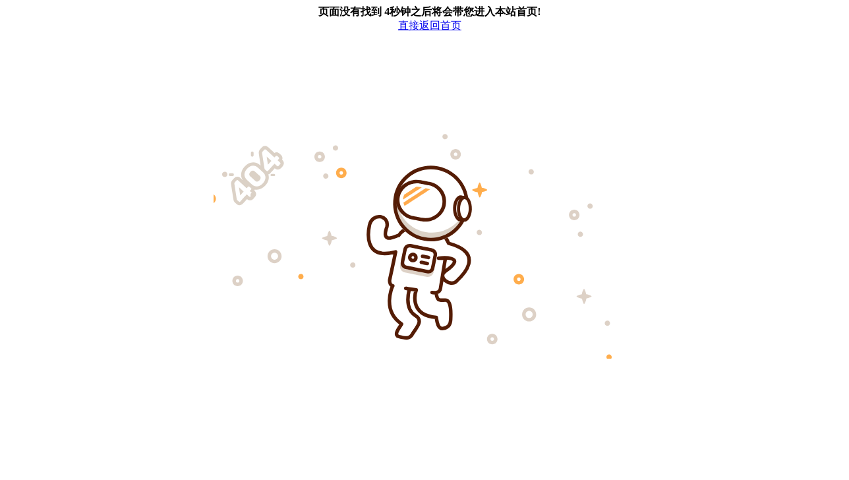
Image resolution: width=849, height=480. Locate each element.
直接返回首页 (429, 25)
